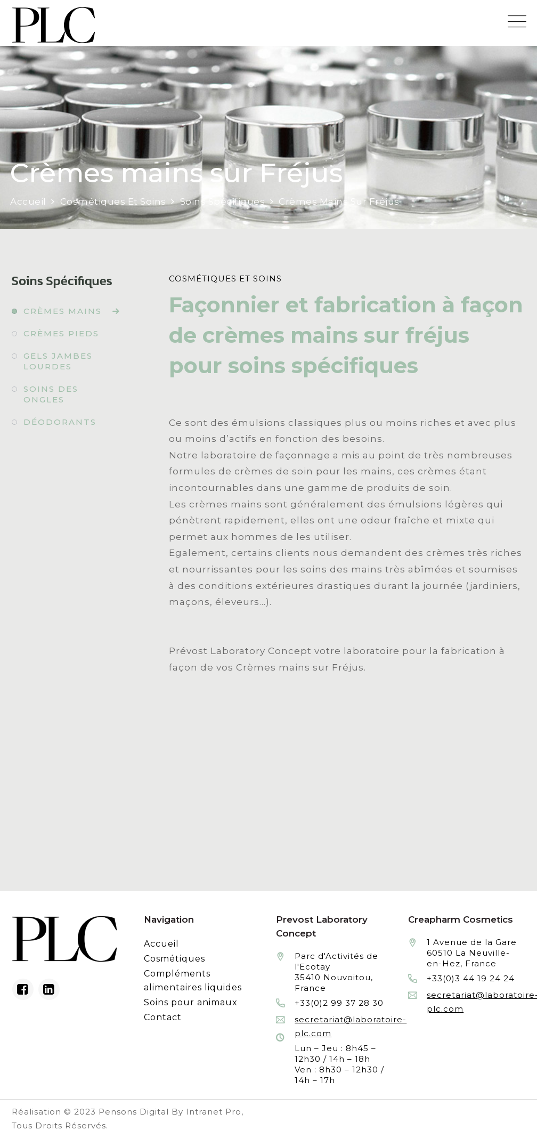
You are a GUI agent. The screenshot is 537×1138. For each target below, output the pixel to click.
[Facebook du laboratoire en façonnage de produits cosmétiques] (23, 989)
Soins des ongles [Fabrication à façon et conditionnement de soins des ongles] (50, 394)
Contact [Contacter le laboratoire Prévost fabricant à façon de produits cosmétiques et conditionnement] (163, 1017)
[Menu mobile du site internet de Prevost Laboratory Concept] (517, 21)
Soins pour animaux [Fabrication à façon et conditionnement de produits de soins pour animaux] (191, 1002)
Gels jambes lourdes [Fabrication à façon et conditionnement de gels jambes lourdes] (58, 361)
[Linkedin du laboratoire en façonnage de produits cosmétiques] (49, 989)
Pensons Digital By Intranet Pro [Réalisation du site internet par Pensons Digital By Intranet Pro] (170, 1112)
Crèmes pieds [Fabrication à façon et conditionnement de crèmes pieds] (61, 333)
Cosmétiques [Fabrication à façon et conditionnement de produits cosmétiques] (174, 959)
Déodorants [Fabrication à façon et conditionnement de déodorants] (59, 422)
